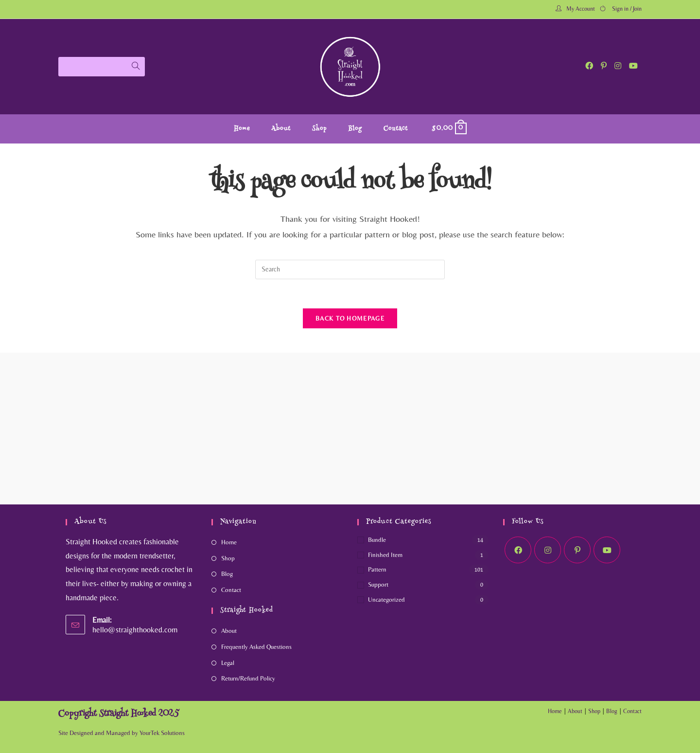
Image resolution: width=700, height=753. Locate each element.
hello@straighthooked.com (134, 629)
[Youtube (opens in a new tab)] (633, 66)
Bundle (377, 539)
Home (229, 542)
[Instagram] (547, 550)
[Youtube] (607, 550)
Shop (228, 558)
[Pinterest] (577, 550)
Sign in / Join (627, 8)
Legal (227, 662)
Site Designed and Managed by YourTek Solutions (121, 732)
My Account (580, 8)
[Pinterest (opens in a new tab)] (604, 66)
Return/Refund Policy (248, 678)
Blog (227, 573)
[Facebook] (518, 550)
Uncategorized (386, 599)
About (229, 630)
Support (378, 584)
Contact (231, 589)
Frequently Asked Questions (256, 646)
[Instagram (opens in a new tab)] (618, 66)
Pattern (377, 569)
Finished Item (385, 554)
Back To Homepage (350, 318)
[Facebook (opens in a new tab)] (589, 66)
